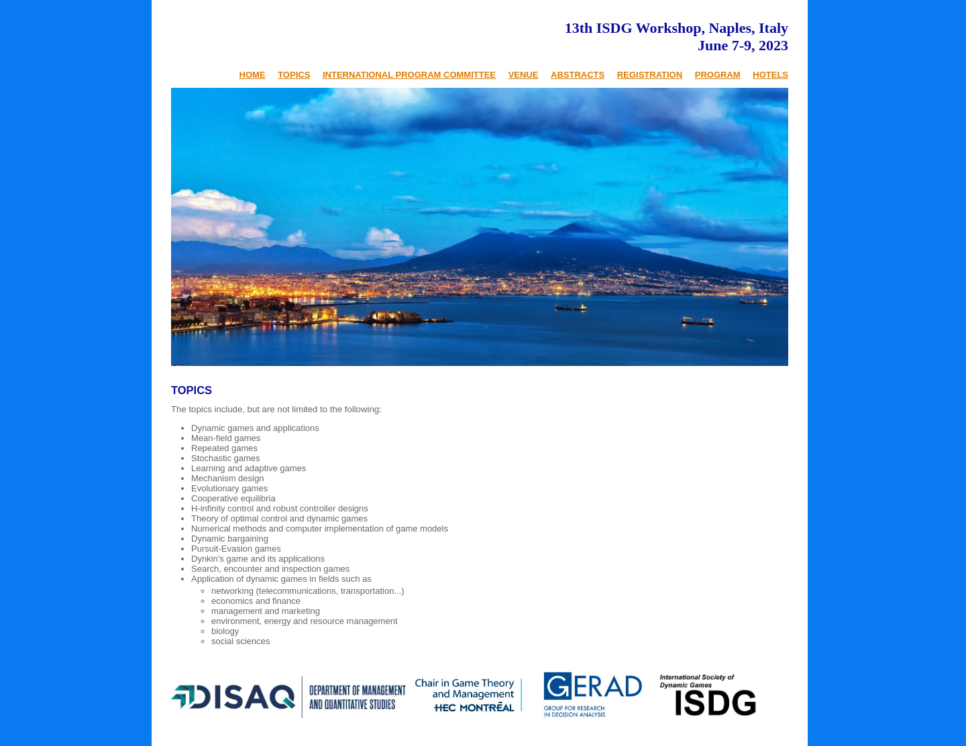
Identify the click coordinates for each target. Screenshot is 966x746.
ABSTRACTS (577, 75)
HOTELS (770, 75)
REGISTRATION (649, 75)
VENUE (523, 75)
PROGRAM (718, 75)
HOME (252, 75)
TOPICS (294, 75)
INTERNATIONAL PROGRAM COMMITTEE (409, 75)
